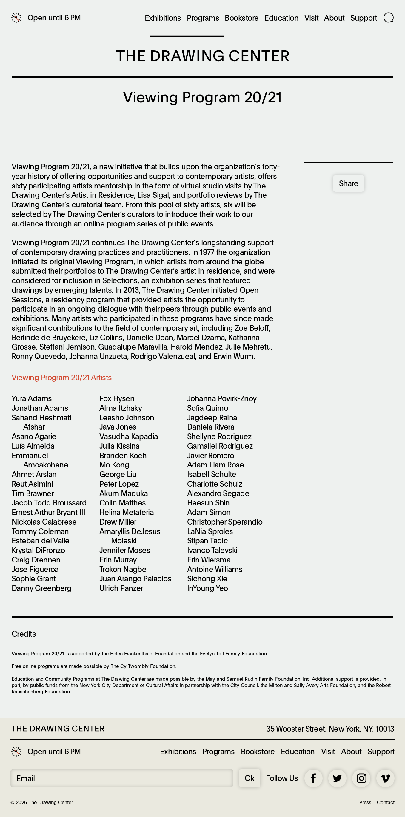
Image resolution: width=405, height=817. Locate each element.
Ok (249, 778)
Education (281, 18)
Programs (203, 18)
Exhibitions (163, 18)
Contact (386, 802)
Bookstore (241, 18)
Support (363, 18)
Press (365, 802)
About (334, 18)
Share (348, 183)
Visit (311, 18)
